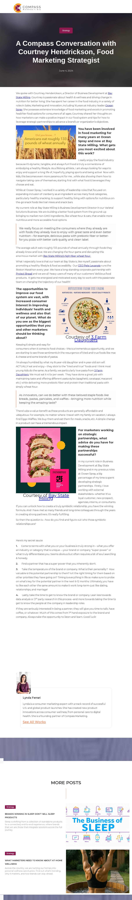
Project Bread (24, 273)
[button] (114, 6)
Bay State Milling (54, 497)
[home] (29, 8)
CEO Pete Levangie (89, 265)
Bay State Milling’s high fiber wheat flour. (67, 256)
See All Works (34, 722)
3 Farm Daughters (90, 338)
